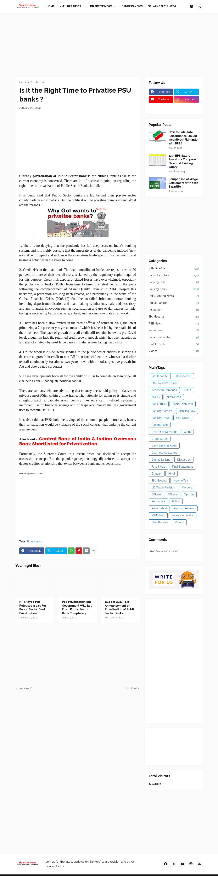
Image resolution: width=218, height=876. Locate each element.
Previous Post (27, 688)
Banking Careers (162, 410)
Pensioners (174, 330)
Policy (176, 501)
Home (23, 82)
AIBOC (156, 397)
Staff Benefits (174, 344)
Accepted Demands (164, 390)
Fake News (158, 466)
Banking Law (174, 282)
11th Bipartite (160, 376)
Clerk (187, 431)
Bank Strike (159, 404)
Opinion (189, 494)
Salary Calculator (174, 337)
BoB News (182, 417)
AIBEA (187, 390)
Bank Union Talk (174, 275)
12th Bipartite (174, 269)
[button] (191, 6)
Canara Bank (160, 424)
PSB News (174, 324)
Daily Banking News (174, 296)
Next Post (131, 688)
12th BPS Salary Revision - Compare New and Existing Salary (182, 161)
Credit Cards (160, 438)
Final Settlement (182, 466)
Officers (172, 494)
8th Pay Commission (164, 383)
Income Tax (180, 480)
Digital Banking (174, 303)
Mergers (187, 487)
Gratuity (157, 473)
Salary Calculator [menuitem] (162, 6)
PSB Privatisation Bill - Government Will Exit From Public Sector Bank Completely (77, 607)
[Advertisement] (109, 45)
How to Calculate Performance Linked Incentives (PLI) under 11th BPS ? (184, 137)
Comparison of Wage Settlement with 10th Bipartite (183, 182)
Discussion (174, 310)
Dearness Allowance (164, 452)
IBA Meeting (174, 317)
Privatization (37, 82)
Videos (174, 351)
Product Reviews (184, 508)
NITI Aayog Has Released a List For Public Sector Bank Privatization (32, 607)
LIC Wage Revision (163, 487)
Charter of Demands (164, 431)
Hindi (171, 473)
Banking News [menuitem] (132, 6)
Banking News (174, 289)
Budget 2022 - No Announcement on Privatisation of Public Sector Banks (120, 607)
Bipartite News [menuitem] (101, 6)
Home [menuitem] (50, 6)
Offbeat (156, 494)
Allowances (173, 397)
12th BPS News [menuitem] (70, 6)
